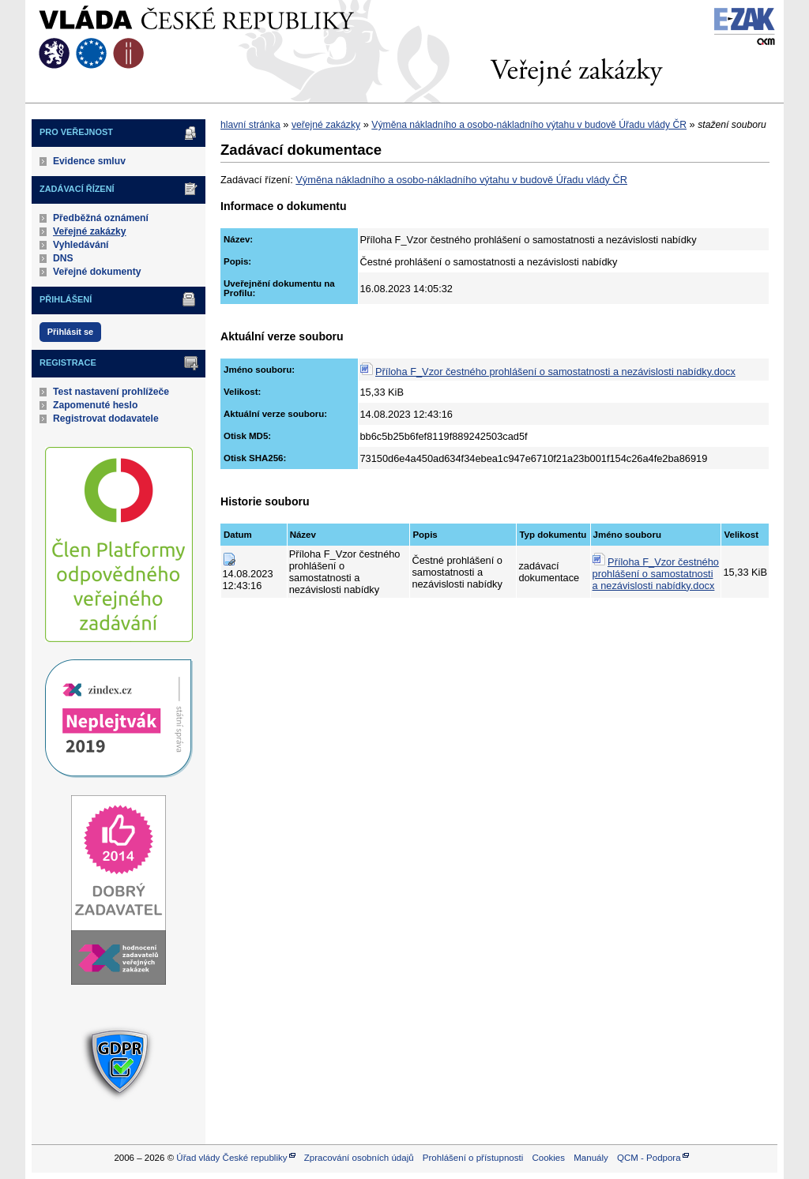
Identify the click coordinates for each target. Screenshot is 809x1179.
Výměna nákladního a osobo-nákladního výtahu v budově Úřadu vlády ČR (529, 124)
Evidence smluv (89, 161)
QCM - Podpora (649, 1157)
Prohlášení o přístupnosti (473, 1157)
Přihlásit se (70, 331)
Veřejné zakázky (89, 231)
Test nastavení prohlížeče (111, 391)
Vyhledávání (81, 244)
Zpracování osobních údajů (359, 1157)
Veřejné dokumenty (97, 271)
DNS (63, 258)
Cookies (548, 1157)
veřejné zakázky (326, 124)
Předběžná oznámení (101, 217)
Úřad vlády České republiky (231, 1157)
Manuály (591, 1157)
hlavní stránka (250, 124)
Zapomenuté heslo (95, 405)
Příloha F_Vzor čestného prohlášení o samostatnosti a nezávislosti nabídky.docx (555, 371)
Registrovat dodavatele (106, 418)
